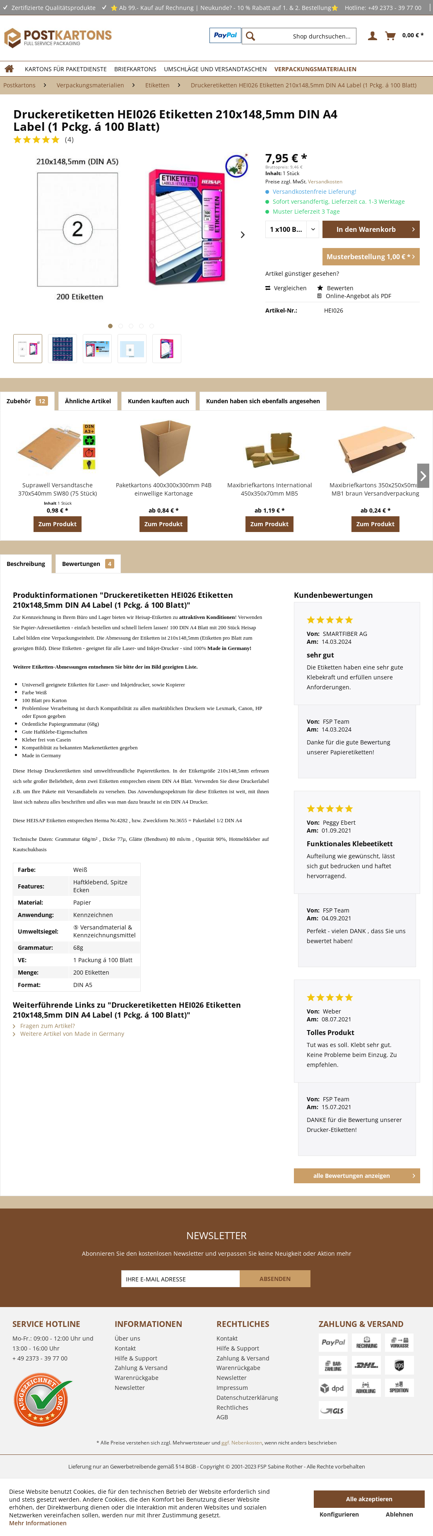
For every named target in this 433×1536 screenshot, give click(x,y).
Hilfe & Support (136, 1358)
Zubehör (27, 401)
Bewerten (335, 288)
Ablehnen (399, 1514)
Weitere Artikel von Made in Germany (68, 1034)
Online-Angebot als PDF (354, 296)
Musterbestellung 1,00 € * (371, 255)
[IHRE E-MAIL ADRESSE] (181, 1278)
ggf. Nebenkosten (241, 1442)
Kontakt (125, 1348)
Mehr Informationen (38, 1523)
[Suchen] (250, 36)
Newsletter (130, 1388)
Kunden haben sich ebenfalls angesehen (263, 401)
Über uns (127, 1338)
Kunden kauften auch (158, 401)
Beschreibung (26, 564)
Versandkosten (325, 181)
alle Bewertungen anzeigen (364, 1174)
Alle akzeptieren (369, 1499)
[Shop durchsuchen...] (299, 36)
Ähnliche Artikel (88, 401)
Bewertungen (88, 563)
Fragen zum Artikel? (44, 1026)
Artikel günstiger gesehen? (302, 273)
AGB (222, 1417)
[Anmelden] (371, 36)
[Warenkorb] (405, 36)
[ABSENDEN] (275, 1278)
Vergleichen (286, 288)
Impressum (232, 1388)
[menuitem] (302, 36)
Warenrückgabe (137, 1378)
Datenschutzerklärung (247, 1397)
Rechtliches (232, 1407)
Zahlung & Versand (141, 1368)
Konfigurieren (339, 1514)
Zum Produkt (57, 524)
